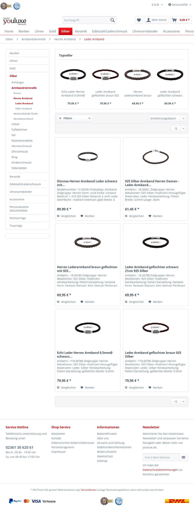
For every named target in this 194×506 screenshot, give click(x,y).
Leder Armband (24, 103)
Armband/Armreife (24, 88)
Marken (14, 53)
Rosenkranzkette (22, 140)
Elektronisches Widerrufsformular (72, 443)
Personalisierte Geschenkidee (19, 208)
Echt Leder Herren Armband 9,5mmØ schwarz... (73, 93)
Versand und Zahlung (110, 443)
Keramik (15, 176)
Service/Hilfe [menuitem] (178, 4)
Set (14, 135)
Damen (17, 93)
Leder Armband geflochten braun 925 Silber (105, 93)
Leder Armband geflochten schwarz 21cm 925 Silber (170, 93)
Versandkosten (89, 489)
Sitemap (102, 461)
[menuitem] (89, 21)
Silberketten (19, 168)
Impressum (58, 452)
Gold (13, 68)
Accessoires (17, 199)
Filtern (65, 118)
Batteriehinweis (107, 434)
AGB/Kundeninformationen (114, 447)
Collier (16, 124)
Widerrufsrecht (106, 452)
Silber (13, 76)
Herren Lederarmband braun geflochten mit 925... (138, 93)
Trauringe (16, 225)
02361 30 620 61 (20, 447)
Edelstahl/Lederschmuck (25, 184)
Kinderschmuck (21, 162)
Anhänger (18, 82)
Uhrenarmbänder (21, 191)
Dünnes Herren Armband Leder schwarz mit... (87, 183)
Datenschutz (105, 456)
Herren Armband (22, 98)
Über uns (103, 438)
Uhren (14, 61)
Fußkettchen (19, 129)
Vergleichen (66, 216)
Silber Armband (23, 108)
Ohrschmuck (20, 151)
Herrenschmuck (22, 146)
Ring (14, 157)
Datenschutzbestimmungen (160, 470)
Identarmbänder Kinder (25, 113)
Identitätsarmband (23, 118)
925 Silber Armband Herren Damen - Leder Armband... (152, 183)
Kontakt (56, 438)
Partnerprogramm (62, 447)
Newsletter (58, 434)
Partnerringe (18, 218)
